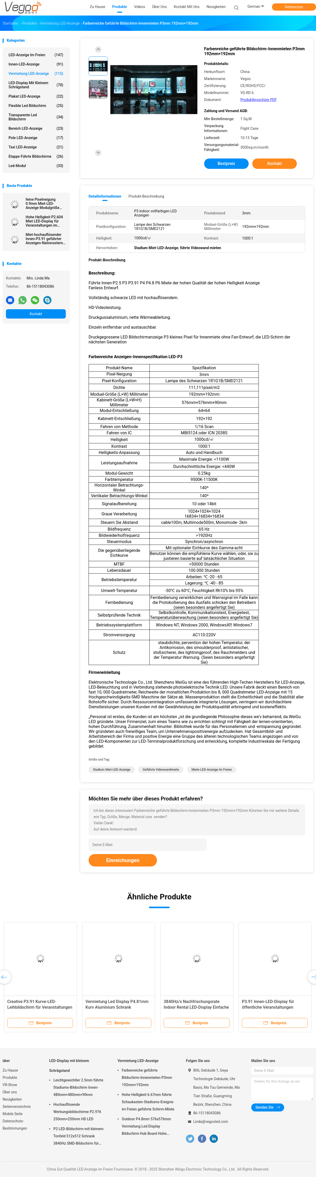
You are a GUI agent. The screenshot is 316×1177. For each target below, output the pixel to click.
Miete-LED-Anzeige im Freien (211, 769)
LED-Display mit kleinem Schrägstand (36, 85)
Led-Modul (36, 165)
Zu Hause (10, 1070)
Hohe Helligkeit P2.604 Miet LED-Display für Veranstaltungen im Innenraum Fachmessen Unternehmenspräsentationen (46, 221)
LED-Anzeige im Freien (36, 54)
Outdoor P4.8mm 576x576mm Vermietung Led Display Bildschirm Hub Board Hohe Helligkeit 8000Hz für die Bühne (147, 1127)
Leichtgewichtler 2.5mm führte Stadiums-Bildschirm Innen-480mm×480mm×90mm (78, 1087)
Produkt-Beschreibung (146, 196)
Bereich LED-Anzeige (36, 128)
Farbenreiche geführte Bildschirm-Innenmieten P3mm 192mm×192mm (147, 1077)
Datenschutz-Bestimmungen (15, 1124)
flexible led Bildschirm (36, 105)
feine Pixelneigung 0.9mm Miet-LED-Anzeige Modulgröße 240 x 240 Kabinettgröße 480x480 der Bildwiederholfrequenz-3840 (46, 203)
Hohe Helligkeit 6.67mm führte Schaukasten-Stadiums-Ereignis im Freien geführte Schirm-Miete (148, 1102)
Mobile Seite (13, 1114)
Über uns (10, 1092)
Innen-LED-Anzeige (36, 64)
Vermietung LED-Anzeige (36, 73)
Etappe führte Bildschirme (36, 156)
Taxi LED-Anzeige (36, 147)
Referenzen (294, 7)
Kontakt (36, 314)
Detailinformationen (105, 196)
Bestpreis (226, 163)
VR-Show (10, 1085)
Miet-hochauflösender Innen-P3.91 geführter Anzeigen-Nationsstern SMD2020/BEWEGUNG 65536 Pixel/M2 (44, 239)
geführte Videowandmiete (161, 769)
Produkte (10, 1077)
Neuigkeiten (12, 1099)
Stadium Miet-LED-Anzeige (111, 769)
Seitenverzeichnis (17, 1106)
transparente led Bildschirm (36, 117)
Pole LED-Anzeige (36, 137)
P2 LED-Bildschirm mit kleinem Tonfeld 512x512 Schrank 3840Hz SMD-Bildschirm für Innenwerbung (78, 1137)
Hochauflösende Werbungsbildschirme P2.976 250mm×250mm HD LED (77, 1111)
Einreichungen (122, 860)
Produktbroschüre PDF (258, 100)
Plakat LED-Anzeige (36, 96)
